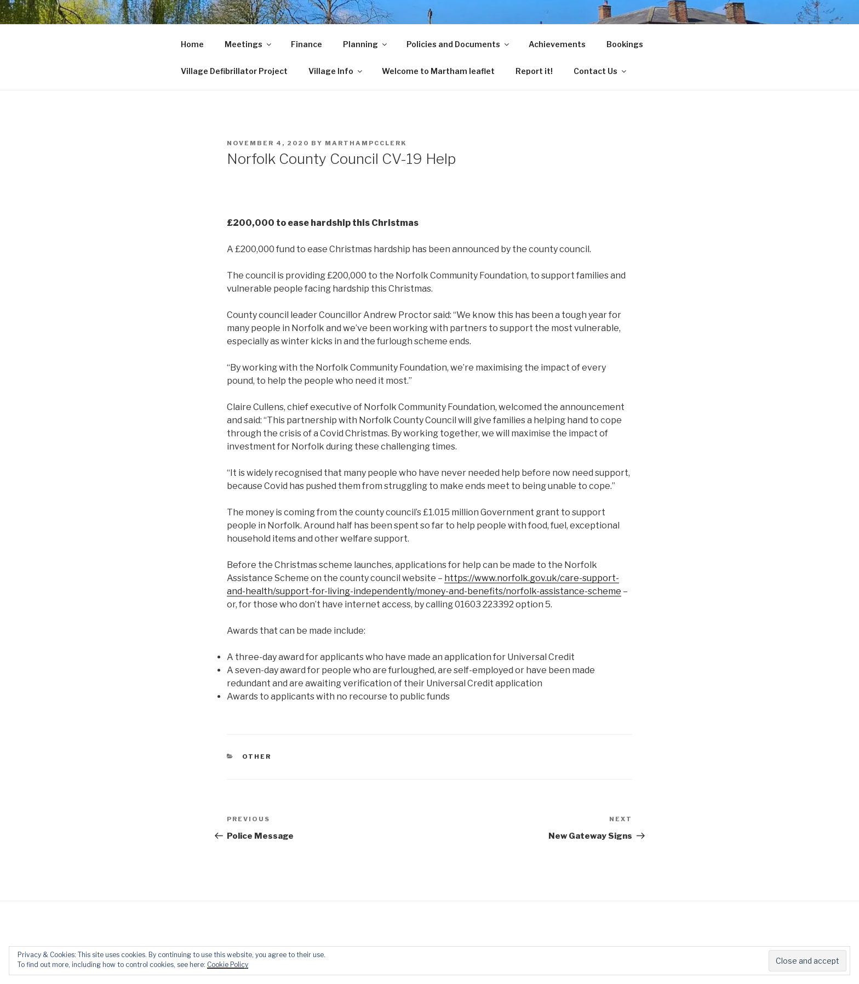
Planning (365, 44)
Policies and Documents (458, 44)
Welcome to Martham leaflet (438, 71)
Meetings (249, 44)
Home (192, 44)
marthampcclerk (365, 143)
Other (257, 756)
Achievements (557, 44)
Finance (306, 44)
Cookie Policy (227, 964)
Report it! (534, 71)
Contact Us (601, 71)
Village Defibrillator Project (234, 71)
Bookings (624, 44)
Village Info (336, 71)
